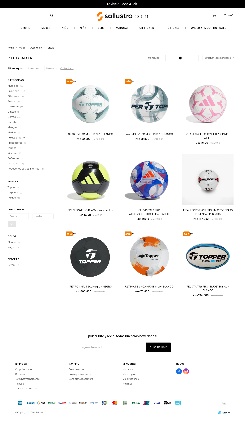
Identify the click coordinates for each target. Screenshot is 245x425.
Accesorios (36, 47)
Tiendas (19, 383)
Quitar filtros (67, 68)
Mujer (46, 28)
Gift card (146, 28)
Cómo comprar (76, 369)
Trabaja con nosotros (26, 388)
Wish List (127, 383)
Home (11, 47)
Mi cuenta (127, 369)
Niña (83, 28)
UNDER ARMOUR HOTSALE (208, 28)
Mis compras (129, 374)
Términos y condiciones (27, 379)
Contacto (20, 374)
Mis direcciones (130, 379)
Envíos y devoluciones (80, 374)
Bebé (101, 28)
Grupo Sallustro (23, 369)
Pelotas (50, 47)
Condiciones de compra (81, 379)
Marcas (122, 28)
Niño (65, 28)
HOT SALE (173, 28)
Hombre (24, 28)
